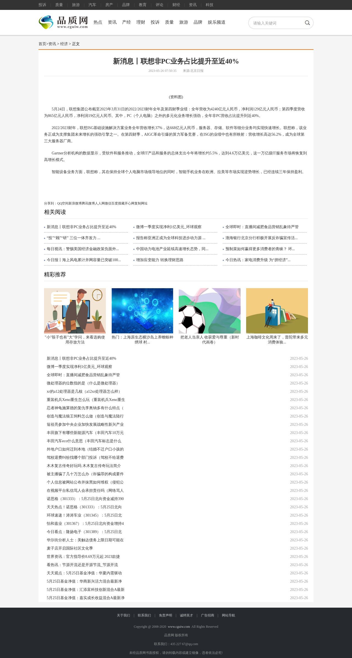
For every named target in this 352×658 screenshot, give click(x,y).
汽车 (92, 5)
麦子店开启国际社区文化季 (70, 548)
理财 (140, 22)
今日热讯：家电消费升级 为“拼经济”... (258, 260)
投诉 (42, 5)
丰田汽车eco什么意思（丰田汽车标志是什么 (84, 441)
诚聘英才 (186, 615)
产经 (126, 22)
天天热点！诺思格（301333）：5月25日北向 (84, 507)
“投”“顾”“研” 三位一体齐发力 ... (73, 238)
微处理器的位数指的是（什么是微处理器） (83, 383)
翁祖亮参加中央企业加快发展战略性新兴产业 (85, 424)
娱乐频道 (217, 22)
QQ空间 (62, 203)
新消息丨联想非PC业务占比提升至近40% (81, 227)
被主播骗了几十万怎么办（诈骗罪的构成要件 (85, 474)
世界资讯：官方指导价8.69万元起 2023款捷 (83, 557)
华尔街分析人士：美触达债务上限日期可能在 (85, 540)
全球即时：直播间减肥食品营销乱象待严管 (262, 227)
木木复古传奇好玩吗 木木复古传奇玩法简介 (84, 466)
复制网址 (141, 203)
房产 (109, 5)
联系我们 (144, 615)
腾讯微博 (88, 203)
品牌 (126, 5)
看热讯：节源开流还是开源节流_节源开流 (82, 565)
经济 (64, 44)
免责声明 (165, 615)
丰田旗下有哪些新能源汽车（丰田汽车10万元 (85, 433)
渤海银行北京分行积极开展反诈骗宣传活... (262, 238)
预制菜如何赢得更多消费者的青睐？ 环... (260, 249)
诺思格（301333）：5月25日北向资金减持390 (85, 499)
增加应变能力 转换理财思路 (159, 260)
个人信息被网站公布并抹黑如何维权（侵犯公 (85, 482)
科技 (209, 5)
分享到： (50, 203)
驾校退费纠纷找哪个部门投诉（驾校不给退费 (85, 457)
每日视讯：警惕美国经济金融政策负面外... (83, 249)
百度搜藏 (118, 203)
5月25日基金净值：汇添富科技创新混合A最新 (86, 590)
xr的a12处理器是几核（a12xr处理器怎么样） (84, 391)
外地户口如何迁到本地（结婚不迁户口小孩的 (85, 449)
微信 (108, 203)
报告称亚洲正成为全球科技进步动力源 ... (170, 238)
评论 (159, 5)
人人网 (100, 203)
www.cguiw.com (179, 627)
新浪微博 (75, 203)
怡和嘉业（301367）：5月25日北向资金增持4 (85, 524)
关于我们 (123, 615)
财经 (176, 5)
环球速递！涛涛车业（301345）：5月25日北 (84, 515)
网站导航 (228, 615)
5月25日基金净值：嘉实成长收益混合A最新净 (86, 598)
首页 (42, 44)
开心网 (129, 203)
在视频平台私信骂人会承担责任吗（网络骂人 (85, 490)
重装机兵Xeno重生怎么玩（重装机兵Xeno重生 (86, 400)
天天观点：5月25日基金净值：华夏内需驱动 (84, 573)
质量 (59, 5)
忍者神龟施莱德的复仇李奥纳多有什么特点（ (85, 408)
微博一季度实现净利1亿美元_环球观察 (169, 227)
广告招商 (207, 615)
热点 (98, 22)
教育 (143, 5)
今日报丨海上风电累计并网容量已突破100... (84, 260)
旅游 (76, 5)
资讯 (193, 5)
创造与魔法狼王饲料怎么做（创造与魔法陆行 (85, 416)
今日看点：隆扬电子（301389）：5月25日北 (84, 532)
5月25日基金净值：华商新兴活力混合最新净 (84, 581)
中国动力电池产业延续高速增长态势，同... (172, 249)
